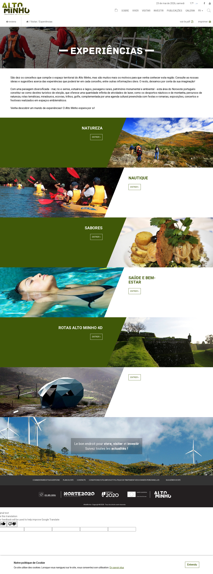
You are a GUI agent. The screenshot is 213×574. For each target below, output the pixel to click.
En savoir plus (117, 567)
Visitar (146, 10)
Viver (135, 10)
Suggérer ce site (173, 480)
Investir (159, 10)
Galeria (190, 10)
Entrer (96, 137)
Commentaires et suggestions (46, 480)
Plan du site (68, 480)
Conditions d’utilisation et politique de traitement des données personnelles (124, 480)
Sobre (125, 10)
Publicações (174, 10)
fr (200, 10)
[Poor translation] (12, 524)
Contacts (81, 480)
